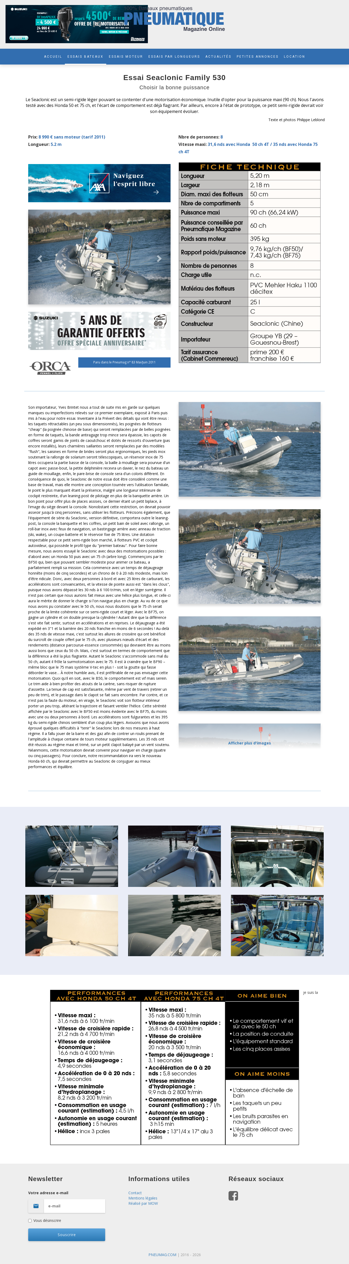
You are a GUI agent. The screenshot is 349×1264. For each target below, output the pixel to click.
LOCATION (294, 56)
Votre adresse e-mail (74, 1201)
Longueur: (39, 144)
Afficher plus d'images (249, 742)
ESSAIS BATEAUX (85, 56)
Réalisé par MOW (143, 1203)
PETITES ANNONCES (258, 56)
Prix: (32, 137)
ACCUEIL (53, 56)
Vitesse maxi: (192, 144)
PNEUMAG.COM (162, 1254)
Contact (135, 1192)
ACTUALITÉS (218, 56)
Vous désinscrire (44, 1220)
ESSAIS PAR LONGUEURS (174, 56)
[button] (39, 257)
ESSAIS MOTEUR (126, 56)
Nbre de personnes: (198, 137)
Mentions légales (142, 1198)
